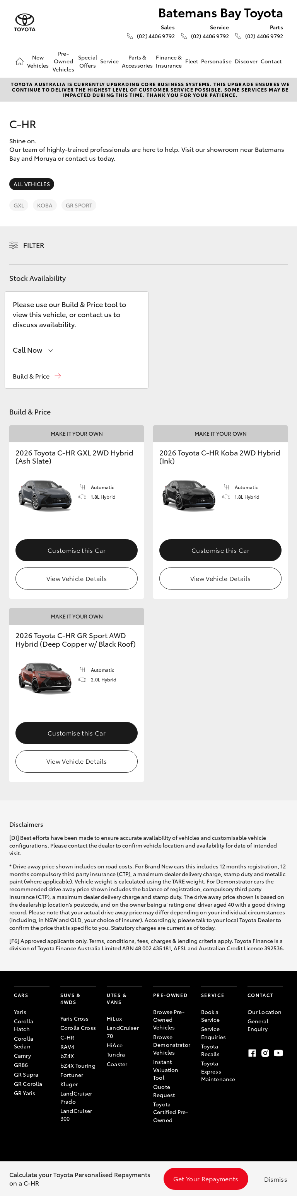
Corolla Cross (78, 1027)
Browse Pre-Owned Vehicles (168, 1019)
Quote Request (164, 1090)
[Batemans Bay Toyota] (25, 23)
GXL (19, 205)
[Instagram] (265, 1053)
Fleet (191, 61)
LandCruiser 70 (123, 1031)
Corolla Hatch (23, 1025)
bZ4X (67, 1056)
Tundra (116, 1054)
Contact (271, 61)
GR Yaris (24, 1093)
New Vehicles (38, 61)
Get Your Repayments (206, 1178)
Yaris (20, 1012)
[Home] (20, 61)
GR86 (21, 1065)
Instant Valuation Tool (165, 1069)
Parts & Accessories (137, 61)
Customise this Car (77, 549)
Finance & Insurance (169, 61)
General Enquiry (258, 1025)
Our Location (265, 1012)
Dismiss (275, 1178)
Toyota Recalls (210, 1050)
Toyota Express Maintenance (218, 1071)
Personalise (216, 61)
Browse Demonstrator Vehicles (171, 1045)
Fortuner (71, 1075)
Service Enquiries (213, 1032)
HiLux (114, 1018)
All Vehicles (32, 184)
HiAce (115, 1045)
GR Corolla (28, 1083)
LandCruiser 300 (76, 1114)
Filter (33, 245)
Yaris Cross (74, 1018)
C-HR (67, 1037)
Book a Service (210, 1015)
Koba (45, 205)
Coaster (117, 1064)
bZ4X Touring (78, 1065)
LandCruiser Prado (76, 1097)
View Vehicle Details (76, 578)
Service (109, 61)
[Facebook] (252, 1053)
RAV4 (67, 1046)
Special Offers (87, 61)
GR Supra (26, 1074)
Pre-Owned (170, 995)
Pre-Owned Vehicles (63, 61)
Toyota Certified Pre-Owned (170, 1112)
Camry (22, 1055)
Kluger (69, 1084)
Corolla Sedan (23, 1042)
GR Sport (79, 205)
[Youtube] (278, 1053)
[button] (37, 376)
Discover (246, 61)
